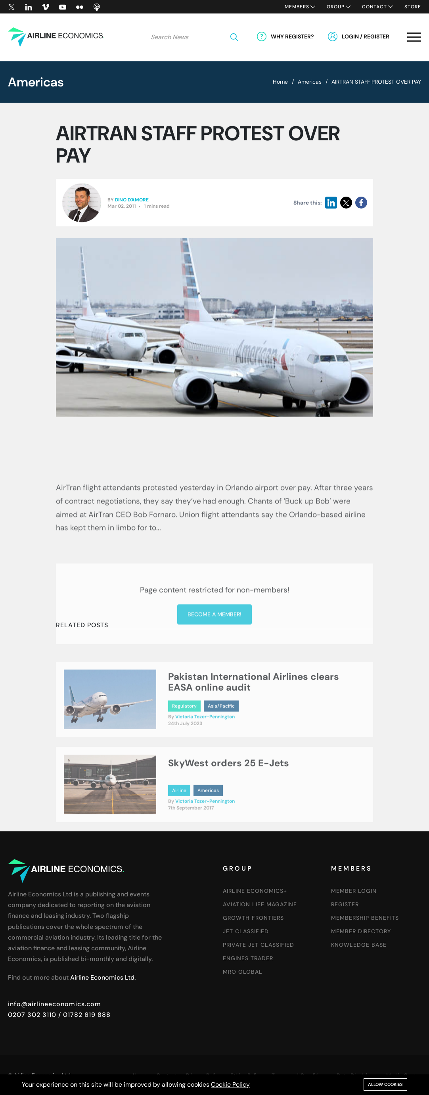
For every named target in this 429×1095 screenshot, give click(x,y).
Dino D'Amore (132, 200)
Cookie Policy (230, 1084)
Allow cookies (385, 1084)
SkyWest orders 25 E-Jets (228, 806)
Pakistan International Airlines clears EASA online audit (253, 725)
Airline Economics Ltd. (103, 977)
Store (412, 7)
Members (297, 7)
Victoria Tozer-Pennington (205, 760)
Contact (374, 7)
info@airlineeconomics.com (54, 1004)
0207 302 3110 (32, 1015)
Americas (310, 81)
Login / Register (365, 36)
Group (336, 7)
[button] (414, 39)
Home (280, 81)
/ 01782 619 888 (83, 1015)
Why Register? (292, 36)
